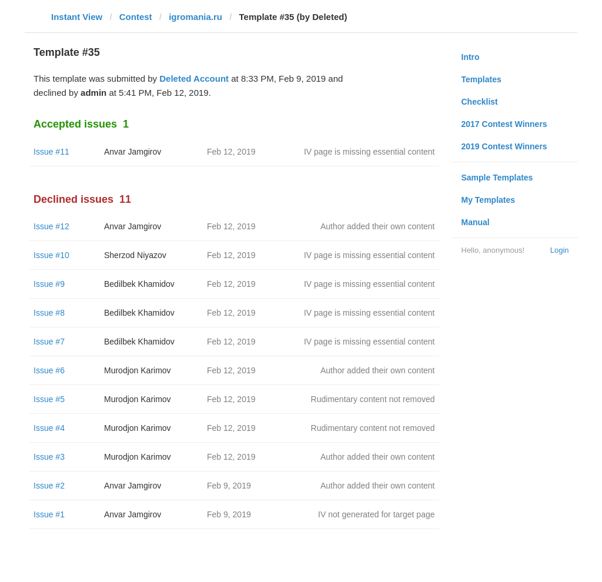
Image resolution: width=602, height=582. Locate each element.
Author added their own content (377, 226)
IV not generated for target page (376, 514)
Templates (481, 79)
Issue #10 (51, 255)
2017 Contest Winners (504, 124)
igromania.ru (195, 17)
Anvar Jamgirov (132, 151)
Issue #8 (49, 312)
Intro (470, 57)
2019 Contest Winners (504, 146)
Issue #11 (51, 151)
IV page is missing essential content (369, 151)
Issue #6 (49, 370)
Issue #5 (49, 399)
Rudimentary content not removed (373, 399)
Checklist (479, 101)
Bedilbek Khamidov (139, 284)
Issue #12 (51, 226)
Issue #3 (49, 456)
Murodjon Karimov (137, 370)
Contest (135, 17)
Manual (475, 222)
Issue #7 (49, 341)
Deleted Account (194, 78)
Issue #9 (49, 284)
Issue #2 (49, 485)
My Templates (488, 200)
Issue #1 (49, 514)
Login (559, 250)
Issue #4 (49, 428)
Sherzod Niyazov (135, 255)
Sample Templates (497, 177)
